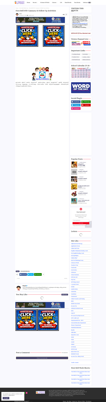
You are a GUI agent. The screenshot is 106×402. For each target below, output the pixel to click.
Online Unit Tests (75, 248)
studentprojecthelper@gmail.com (80, 23)
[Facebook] (23, 274)
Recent (35, 2)
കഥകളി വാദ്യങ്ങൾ (82, 193)
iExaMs (72, 330)
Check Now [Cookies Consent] (11, 395)
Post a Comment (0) (42, 358)
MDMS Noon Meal (75, 303)
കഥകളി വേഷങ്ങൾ (82, 178)
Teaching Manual (76, 54)
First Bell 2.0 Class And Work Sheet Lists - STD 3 (80, 380)
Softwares (85, 2)
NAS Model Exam (76, 59)
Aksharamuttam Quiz (87, 59)
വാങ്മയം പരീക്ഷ (86, 57)
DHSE (72, 337)
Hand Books (68, 2)
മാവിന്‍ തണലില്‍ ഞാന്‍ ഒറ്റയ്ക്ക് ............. (83, 186)
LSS (61, 2)
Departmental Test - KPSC (77, 320)
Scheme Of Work (44, 2)
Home (28, 2)
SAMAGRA (73, 291)
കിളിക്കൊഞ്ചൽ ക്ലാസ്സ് (76, 243)
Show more (64, 294)
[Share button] (43, 274)
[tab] (28, 2)
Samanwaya (74, 296)
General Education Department (78, 322)
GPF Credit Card (75, 318)
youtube (87, 105)
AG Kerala (73, 346)
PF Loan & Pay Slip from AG (77, 315)
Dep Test (73, 279)
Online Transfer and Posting (78, 298)
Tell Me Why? (74, 258)
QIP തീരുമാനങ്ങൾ (75, 282)
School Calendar (75, 274)
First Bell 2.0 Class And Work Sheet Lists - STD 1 (80, 372)
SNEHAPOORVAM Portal (77, 308)
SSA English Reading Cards (77, 253)
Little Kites (73, 332)
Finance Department (76, 325)
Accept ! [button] (6, 398)
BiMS (72, 301)
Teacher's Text (74, 265)
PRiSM (72, 344)
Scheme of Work (75, 262)
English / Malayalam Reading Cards (79, 250)
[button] (89, 2)
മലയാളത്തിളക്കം (75, 255)
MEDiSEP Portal (75, 354)
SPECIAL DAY (74, 277)
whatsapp (87, 101)
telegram (76, 105)
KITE (72, 310)
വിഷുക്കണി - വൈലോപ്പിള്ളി (81, 164)
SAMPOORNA (74, 289)
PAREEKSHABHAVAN (76, 327)
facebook (76, 101)
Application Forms (75, 246)
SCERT (72, 342)
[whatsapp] (24, 393)
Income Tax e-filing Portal (77, 356)
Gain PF (73, 313)
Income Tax (74, 306)
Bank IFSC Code (75, 334)
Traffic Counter (75, 362)
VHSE (72, 339)
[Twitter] (30, 274)
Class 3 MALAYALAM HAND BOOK (83, 201)
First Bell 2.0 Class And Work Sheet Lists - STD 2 (80, 376)
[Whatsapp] (38, 274)
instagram (77, 108)
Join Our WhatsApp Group (77, 260)
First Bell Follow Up (23, 8)
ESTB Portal (74, 349)
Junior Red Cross (75, 351)
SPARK (72, 286)
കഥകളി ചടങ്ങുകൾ (82, 171)
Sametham (73, 294)
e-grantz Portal (74, 284)
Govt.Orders (74, 270)
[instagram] (26, 393)
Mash (24, 286)
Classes (54, 2)
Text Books (77, 2)
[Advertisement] (42, 57)
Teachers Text (75, 57)
